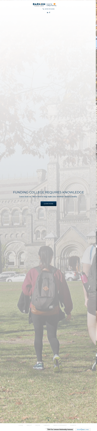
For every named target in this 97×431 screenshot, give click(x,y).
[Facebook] (49, 12)
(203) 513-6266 (49, 9)
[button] (21, 425)
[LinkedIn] (47, 12)
